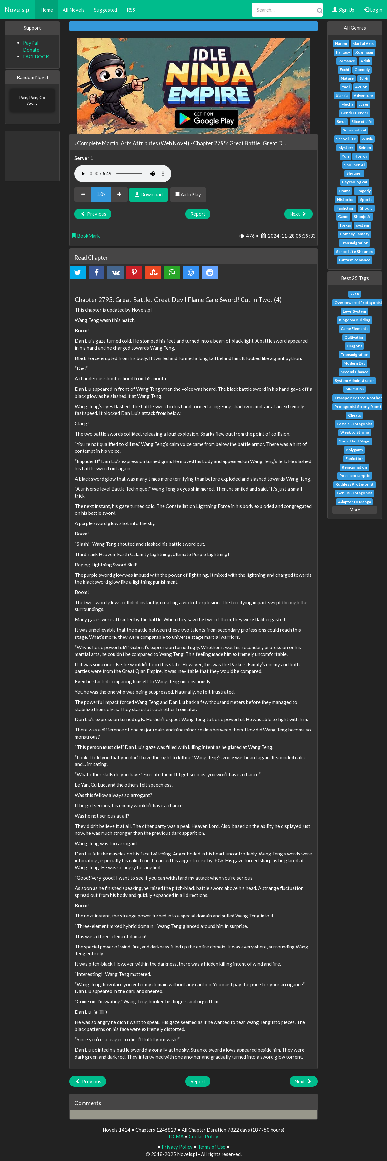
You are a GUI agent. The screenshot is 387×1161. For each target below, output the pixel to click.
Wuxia (367, 138)
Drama (344, 190)
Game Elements (354, 328)
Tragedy (363, 190)
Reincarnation (354, 467)
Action (361, 86)
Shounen (354, 173)
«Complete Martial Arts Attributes (116, 143)
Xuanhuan (364, 52)
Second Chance (354, 371)
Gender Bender (354, 112)
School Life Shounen (354, 251)
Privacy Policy (177, 1147)
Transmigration (354, 242)
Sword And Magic (354, 441)
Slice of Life (362, 121)
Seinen (365, 147)
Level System (354, 311)
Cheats (354, 415)
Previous (92, 214)
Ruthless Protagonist (354, 484)
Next (298, 214)
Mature (347, 78)
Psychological (354, 182)
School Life (346, 138)
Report (197, 214)
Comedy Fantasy (354, 234)
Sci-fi (363, 78)
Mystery (345, 147)
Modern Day (354, 363)
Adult (366, 60)
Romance (346, 60)
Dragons (354, 345)
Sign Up (343, 10)
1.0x (101, 194)
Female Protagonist (354, 423)
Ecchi (344, 69)
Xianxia (342, 95)
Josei (363, 104)
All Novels (73, 10)
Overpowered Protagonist (358, 302)
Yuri (345, 156)
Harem (341, 43)
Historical (345, 199)
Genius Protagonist (354, 493)
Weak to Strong (354, 432)
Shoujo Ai (362, 216)
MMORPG (354, 389)
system (362, 225)
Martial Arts (363, 43)
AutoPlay (188, 194)
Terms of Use (211, 1147)
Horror (360, 156)
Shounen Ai (354, 164)
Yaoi (346, 86)
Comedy (362, 69)
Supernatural (354, 130)
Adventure (363, 95)
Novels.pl (18, 9)
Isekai (345, 225)
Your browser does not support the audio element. (122, 173)
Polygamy (354, 449)
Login (373, 10)
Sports (366, 199)
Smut (341, 121)
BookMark (85, 236)
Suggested (105, 10)
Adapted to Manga (354, 501)
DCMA (176, 1136)
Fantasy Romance (354, 259)
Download (148, 194)
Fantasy (343, 52)
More (355, 509)
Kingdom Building (354, 319)
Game (343, 216)
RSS (131, 10)
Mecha (347, 104)
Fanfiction (345, 208)
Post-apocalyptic (354, 475)
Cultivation (354, 337)
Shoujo (366, 208)
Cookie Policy (203, 1136)
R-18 (354, 294)
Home (46, 10)
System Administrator (354, 380)
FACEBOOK (36, 56)
